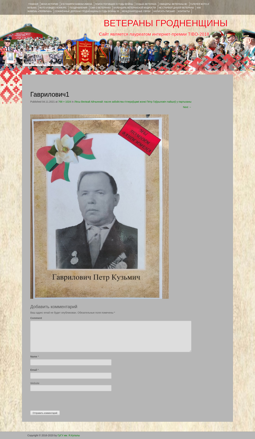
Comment (36, 318)
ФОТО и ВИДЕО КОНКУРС (53, 7)
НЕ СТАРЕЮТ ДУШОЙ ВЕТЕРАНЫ (176, 7)
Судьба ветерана (146, 4)
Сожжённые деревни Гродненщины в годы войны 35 (87, 11)
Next (187, 107)
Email (33, 369)
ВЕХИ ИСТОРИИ (49, 4)
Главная (33, 4)
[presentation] (57, 400)
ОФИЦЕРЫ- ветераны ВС (173, 4)
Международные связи (136, 11)
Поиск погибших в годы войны (114, 4)
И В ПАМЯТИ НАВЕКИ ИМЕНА (76, 4)
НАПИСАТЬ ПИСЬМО (164, 11)
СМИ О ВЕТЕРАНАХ (100, 7)
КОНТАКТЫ (184, 11)
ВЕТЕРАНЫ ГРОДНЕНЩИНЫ (166, 23)
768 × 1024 (64, 101)
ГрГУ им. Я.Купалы (69, 435)
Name (33, 356)
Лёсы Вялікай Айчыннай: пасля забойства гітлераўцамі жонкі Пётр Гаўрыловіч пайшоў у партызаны (132, 101)
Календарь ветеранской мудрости (135, 7)
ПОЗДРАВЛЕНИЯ (78, 7)
